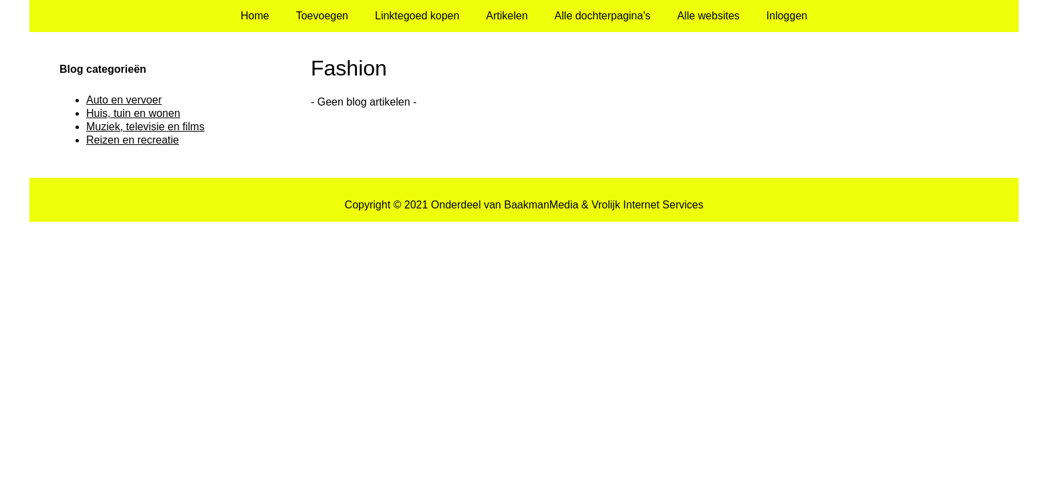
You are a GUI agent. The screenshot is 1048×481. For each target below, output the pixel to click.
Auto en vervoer (124, 100)
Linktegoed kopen (417, 15)
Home (255, 15)
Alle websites (708, 15)
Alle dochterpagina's (603, 15)
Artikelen (506, 15)
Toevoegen (322, 15)
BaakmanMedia (541, 204)
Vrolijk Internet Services (647, 204)
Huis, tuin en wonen (133, 113)
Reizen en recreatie (132, 140)
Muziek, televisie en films (145, 126)
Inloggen (787, 15)
